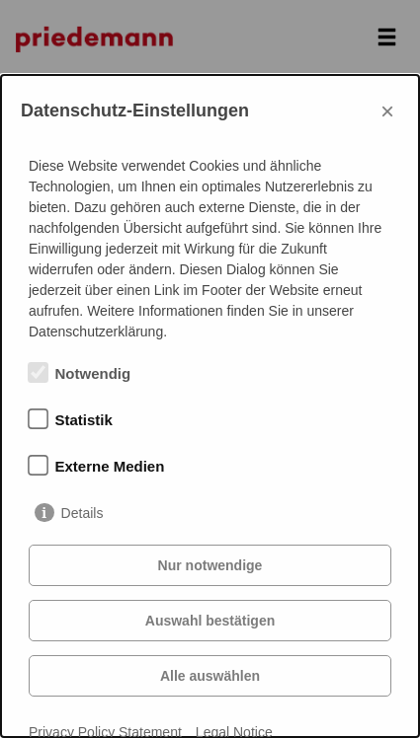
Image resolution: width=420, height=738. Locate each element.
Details (82, 513)
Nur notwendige (210, 565)
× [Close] (387, 111)
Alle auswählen (210, 676)
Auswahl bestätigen (210, 620)
